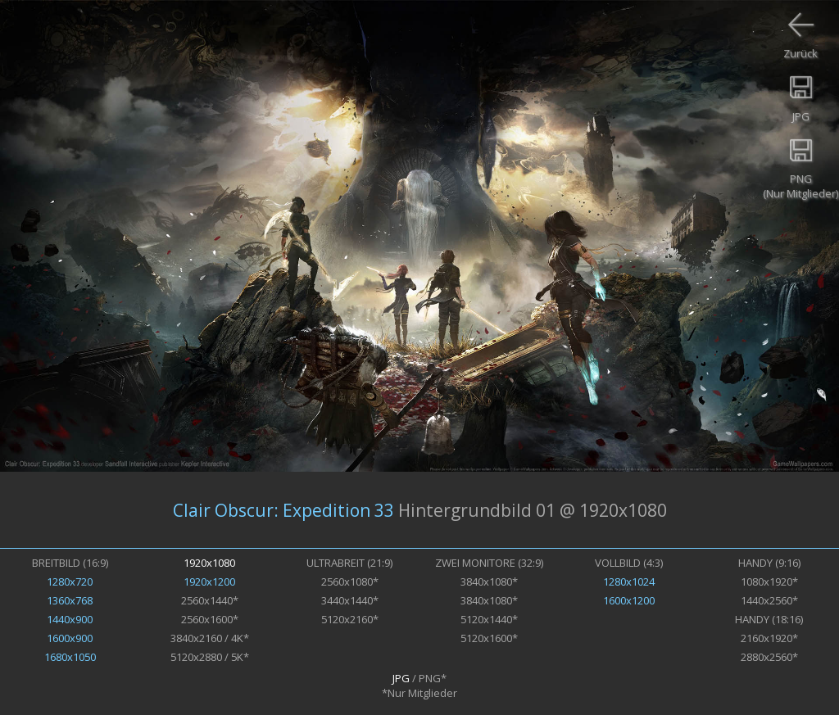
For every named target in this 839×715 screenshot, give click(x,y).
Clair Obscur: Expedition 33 (283, 510)
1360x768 (70, 600)
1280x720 (70, 581)
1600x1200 (629, 600)
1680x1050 (70, 656)
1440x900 (70, 619)
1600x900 (70, 638)
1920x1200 (209, 581)
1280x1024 (629, 581)
